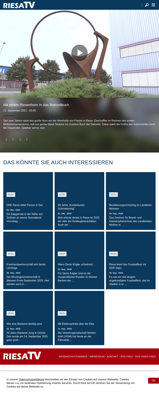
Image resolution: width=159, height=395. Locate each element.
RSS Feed (127, 363)
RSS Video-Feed (145, 363)
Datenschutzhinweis (73, 363)
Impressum (97, 363)
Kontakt (112, 363)
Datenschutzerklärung (31, 379)
